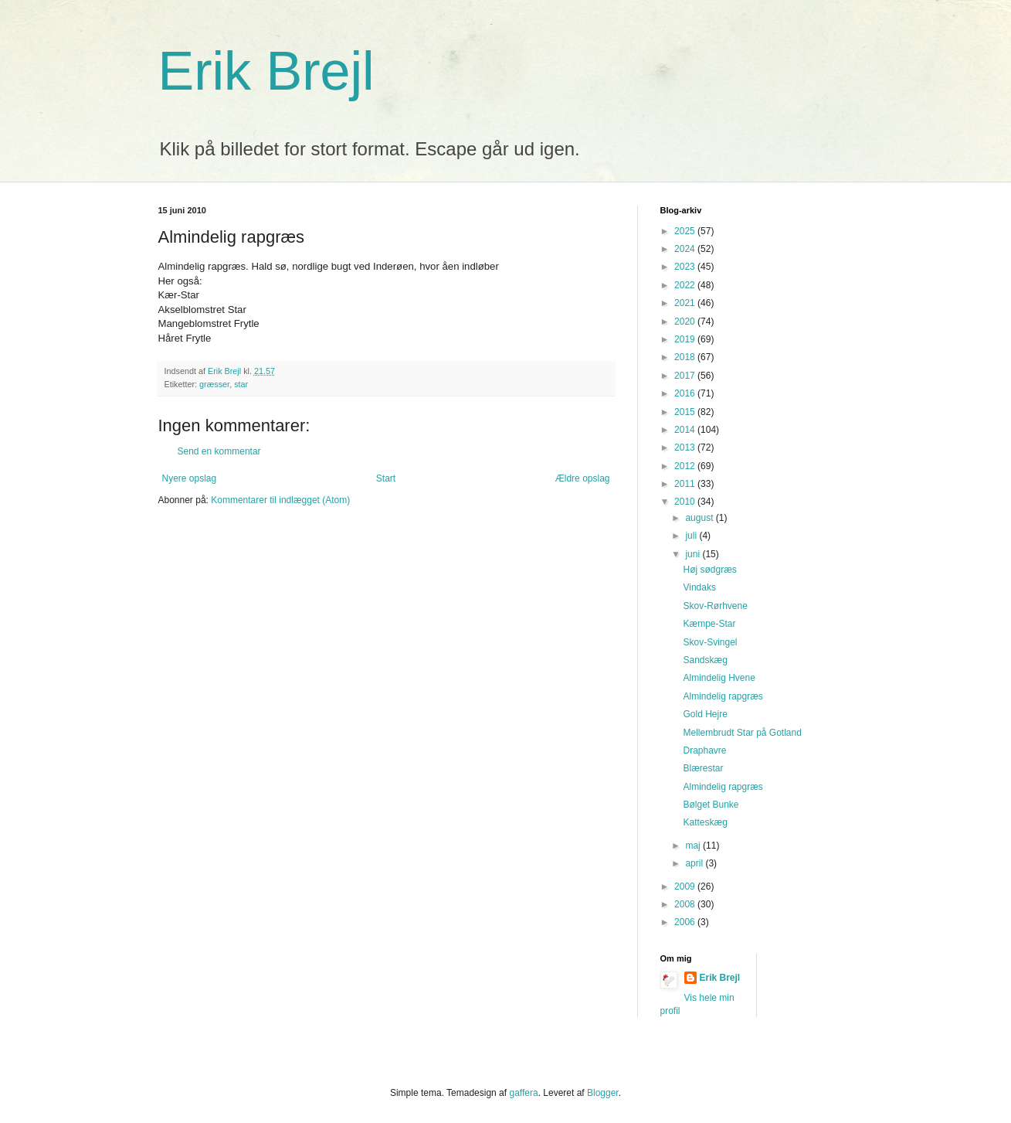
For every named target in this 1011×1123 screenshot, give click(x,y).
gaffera (523, 1092)
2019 (685, 339)
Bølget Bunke (710, 804)
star (241, 384)
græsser (214, 384)
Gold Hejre (705, 714)
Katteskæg (705, 822)
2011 (685, 483)
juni (693, 554)
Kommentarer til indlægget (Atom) (280, 500)
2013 (685, 447)
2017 (685, 375)
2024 (685, 248)
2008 (685, 904)
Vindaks (699, 587)
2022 (685, 285)
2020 (685, 321)
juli (692, 535)
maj (694, 845)
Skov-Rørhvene (715, 606)
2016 (685, 393)
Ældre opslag (582, 478)
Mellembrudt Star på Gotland (742, 732)
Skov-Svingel (710, 642)
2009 (685, 886)
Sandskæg (705, 660)
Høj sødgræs (709, 569)
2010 (685, 501)
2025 (685, 231)
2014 (685, 429)
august (700, 517)
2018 (685, 357)
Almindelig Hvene (719, 677)
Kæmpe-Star (709, 623)
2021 (685, 303)
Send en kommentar (219, 451)
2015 (685, 412)
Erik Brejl (266, 71)
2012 (685, 466)
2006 (685, 922)
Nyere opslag (189, 478)
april (695, 863)
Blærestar (703, 768)
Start (385, 478)
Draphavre (704, 750)
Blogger (603, 1092)
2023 (685, 266)
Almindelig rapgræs (722, 696)
